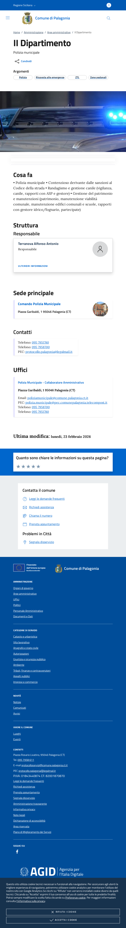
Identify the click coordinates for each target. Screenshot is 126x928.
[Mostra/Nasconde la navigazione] (7, 17)
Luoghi (17, 734)
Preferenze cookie (75, 897)
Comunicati (19, 708)
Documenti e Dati (23, 616)
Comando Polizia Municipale (39, 303)
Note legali (19, 815)
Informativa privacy (24, 809)
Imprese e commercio (25, 682)
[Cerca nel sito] (108, 18)
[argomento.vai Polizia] (23, 77)
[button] (24, 5)
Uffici (16, 599)
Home (16, 32)
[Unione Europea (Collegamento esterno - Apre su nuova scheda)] (30, 568)
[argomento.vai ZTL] (77, 77)
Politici (17, 605)
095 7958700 (41, 347)
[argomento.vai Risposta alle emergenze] (50, 77)
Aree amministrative (59, 32)
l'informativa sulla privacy (30, 901)
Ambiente (18, 665)
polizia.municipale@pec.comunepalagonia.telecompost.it (66, 402)
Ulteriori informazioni (33, 266)
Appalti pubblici (21, 676)
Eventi (17, 739)
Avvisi (16, 713)
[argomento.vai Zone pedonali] (98, 77)
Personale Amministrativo (28, 611)
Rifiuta (63, 912)
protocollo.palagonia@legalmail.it (48, 352)
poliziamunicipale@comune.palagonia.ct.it (57, 398)
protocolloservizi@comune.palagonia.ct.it (44, 765)
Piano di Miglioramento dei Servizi (32, 832)
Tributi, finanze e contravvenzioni (31, 670)
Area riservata (21, 826)
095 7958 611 (26, 760)
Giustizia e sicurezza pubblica (29, 659)
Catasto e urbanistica (25, 636)
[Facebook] (17, 852)
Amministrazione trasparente (30, 804)
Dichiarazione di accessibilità (29, 821)
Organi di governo (23, 588)
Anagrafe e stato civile (25, 648)
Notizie (17, 702)
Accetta (63, 920)
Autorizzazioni (21, 654)
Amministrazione (33, 32)
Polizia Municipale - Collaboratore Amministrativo (51, 382)
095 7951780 (40, 342)
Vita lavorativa (21, 642)
